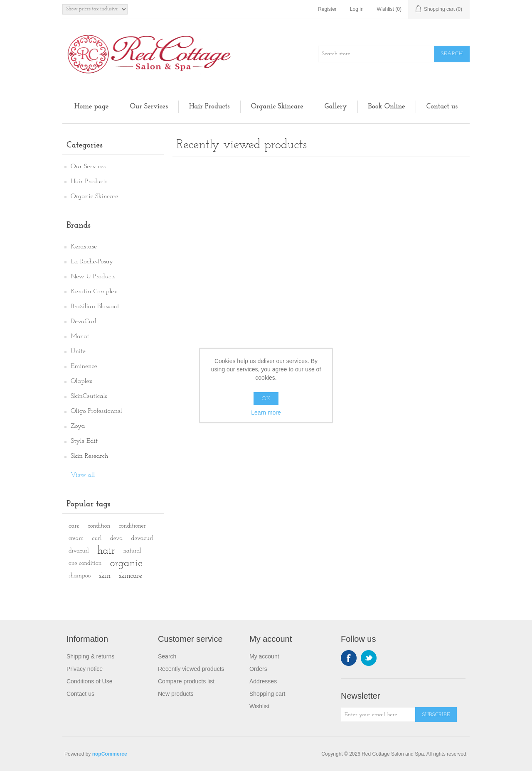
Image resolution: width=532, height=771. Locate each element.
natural (132, 551)
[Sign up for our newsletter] (378, 714)
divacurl (79, 551)
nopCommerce (109, 754)
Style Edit (84, 441)
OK (266, 398)
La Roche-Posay (92, 261)
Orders (258, 668)
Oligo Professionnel (96, 411)
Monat (80, 336)
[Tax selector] (95, 9)
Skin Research (89, 456)
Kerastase (84, 246)
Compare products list (186, 681)
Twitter (369, 658)
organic (126, 563)
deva (116, 538)
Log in (357, 9)
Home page (91, 106)
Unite (78, 351)
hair (106, 551)
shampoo (80, 576)
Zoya (78, 426)
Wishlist (259, 706)
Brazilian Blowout (95, 306)
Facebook (349, 658)
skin (105, 575)
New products (176, 693)
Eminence (84, 366)
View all (83, 475)
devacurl (142, 538)
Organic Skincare (277, 106)
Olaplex (82, 381)
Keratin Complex (94, 291)
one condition (85, 563)
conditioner (131, 526)
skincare (130, 575)
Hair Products (209, 106)
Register (327, 9)
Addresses (263, 681)
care (74, 526)
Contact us (442, 106)
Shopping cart (267, 693)
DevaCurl (83, 321)
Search (167, 656)
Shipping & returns (90, 656)
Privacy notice (84, 668)
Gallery (336, 106)
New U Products (93, 276)
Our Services (148, 106)
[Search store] (376, 54)
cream (76, 538)
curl (96, 538)
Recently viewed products (191, 668)
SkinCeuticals (89, 396)
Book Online (386, 106)
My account (264, 656)
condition (99, 526)
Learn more (266, 412)
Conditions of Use (89, 681)
